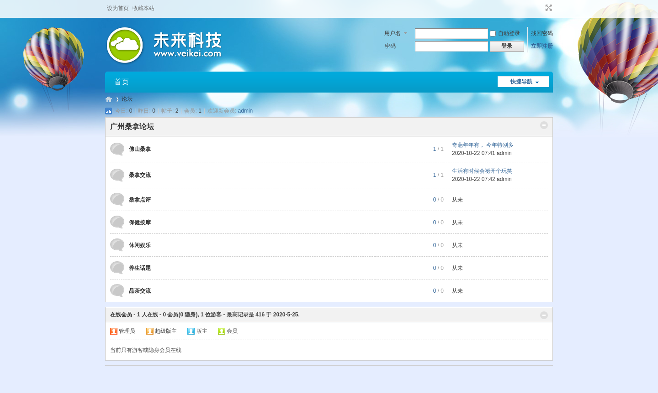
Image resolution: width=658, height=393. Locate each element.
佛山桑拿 (140, 149)
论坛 (127, 99)
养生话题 (140, 268)
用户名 (392, 33)
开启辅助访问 (540, 8)
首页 (121, 82)
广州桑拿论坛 (108, 99)
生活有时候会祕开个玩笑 (482, 171)
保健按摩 (140, 222)
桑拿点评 (140, 199)
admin (245, 111)
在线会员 (121, 314)
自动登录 (505, 33)
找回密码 (542, 33)
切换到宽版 (547, 8)
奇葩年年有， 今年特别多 (483, 145)
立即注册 (542, 46)
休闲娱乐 (140, 245)
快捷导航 (521, 81)
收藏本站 (143, 8)
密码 (390, 46)
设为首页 (118, 8)
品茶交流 (140, 291)
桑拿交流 (140, 175)
